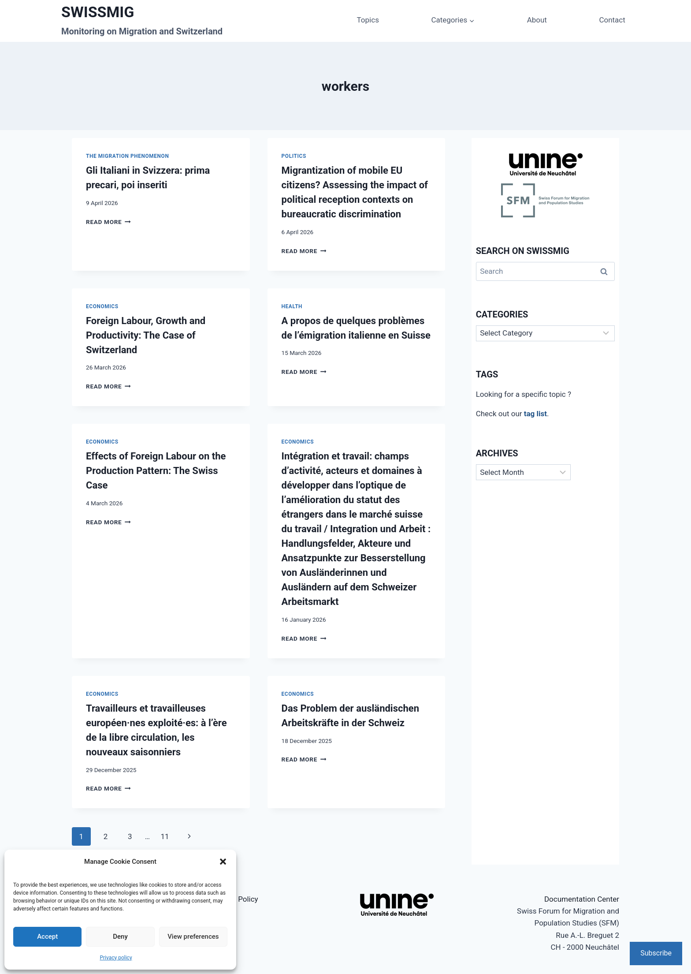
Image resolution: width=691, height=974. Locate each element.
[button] (223, 861)
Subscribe (656, 953)
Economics (102, 306)
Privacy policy (116, 958)
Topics (368, 19)
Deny (120, 936)
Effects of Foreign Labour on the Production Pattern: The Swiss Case (156, 471)
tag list (535, 413)
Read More (108, 221)
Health (292, 306)
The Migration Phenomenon (127, 156)
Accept (47, 936)
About (537, 19)
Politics (294, 156)
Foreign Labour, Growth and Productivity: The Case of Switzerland (145, 335)
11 (164, 836)
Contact (612, 19)
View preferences (193, 936)
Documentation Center (581, 899)
